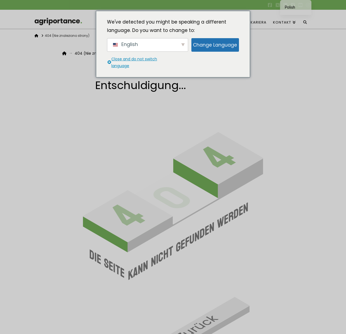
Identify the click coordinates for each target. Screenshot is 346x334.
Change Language (215, 45)
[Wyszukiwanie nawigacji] (305, 19)
